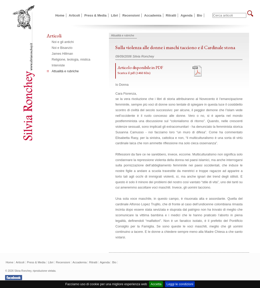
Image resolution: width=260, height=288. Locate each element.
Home (59, 15)
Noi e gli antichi (63, 42)
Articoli (74, 15)
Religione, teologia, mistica (71, 59)
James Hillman (62, 53)
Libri (114, 15)
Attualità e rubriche (65, 71)
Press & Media (95, 15)
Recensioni (131, 15)
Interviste (58, 65)
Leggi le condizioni (180, 284)
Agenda (186, 15)
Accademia (152, 15)
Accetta (156, 284)
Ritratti (171, 15)
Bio (199, 15)
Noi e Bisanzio (62, 48)
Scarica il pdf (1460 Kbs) (134, 73)
